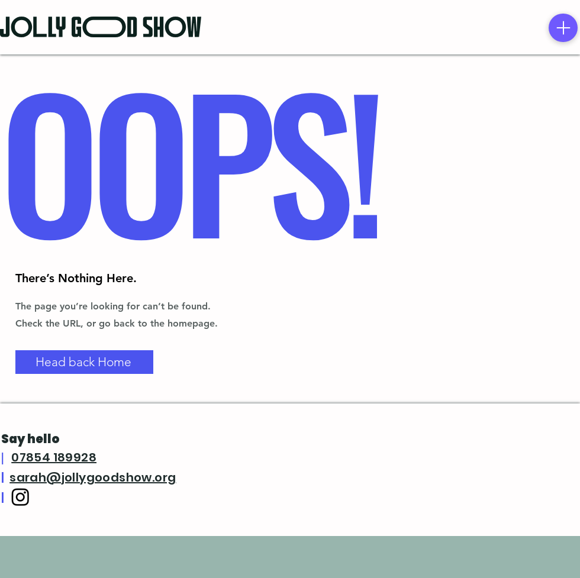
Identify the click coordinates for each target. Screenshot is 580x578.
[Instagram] (20, 496)
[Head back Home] (84, 362)
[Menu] (563, 28)
